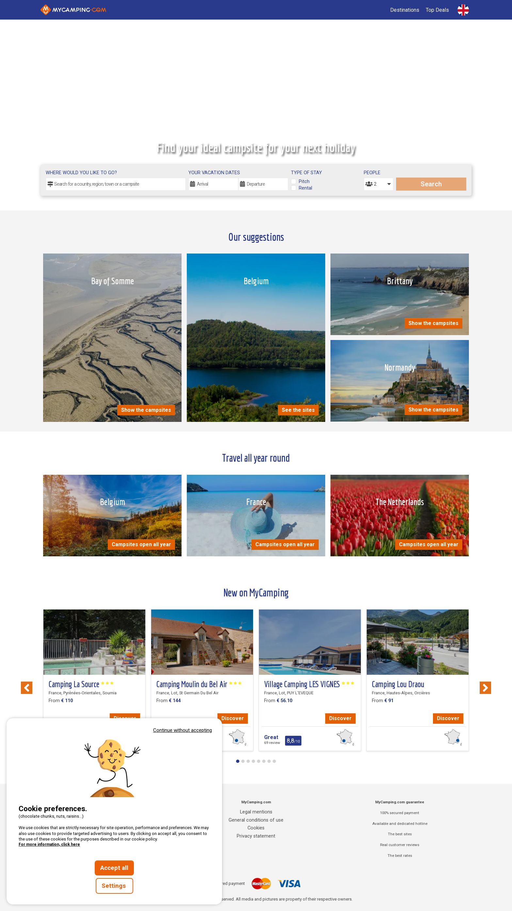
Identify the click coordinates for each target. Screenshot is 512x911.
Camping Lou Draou (398, 684)
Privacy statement (256, 836)
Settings (114, 885)
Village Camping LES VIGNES (309, 684)
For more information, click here (49, 844)
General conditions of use (256, 820)
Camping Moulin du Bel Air (199, 684)
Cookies (256, 828)
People (372, 173)
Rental (305, 188)
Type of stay (306, 173)
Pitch (304, 181)
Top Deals (437, 10)
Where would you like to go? (81, 173)
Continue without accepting (182, 730)
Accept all (114, 868)
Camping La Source (81, 684)
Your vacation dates (214, 173)
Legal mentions (256, 812)
